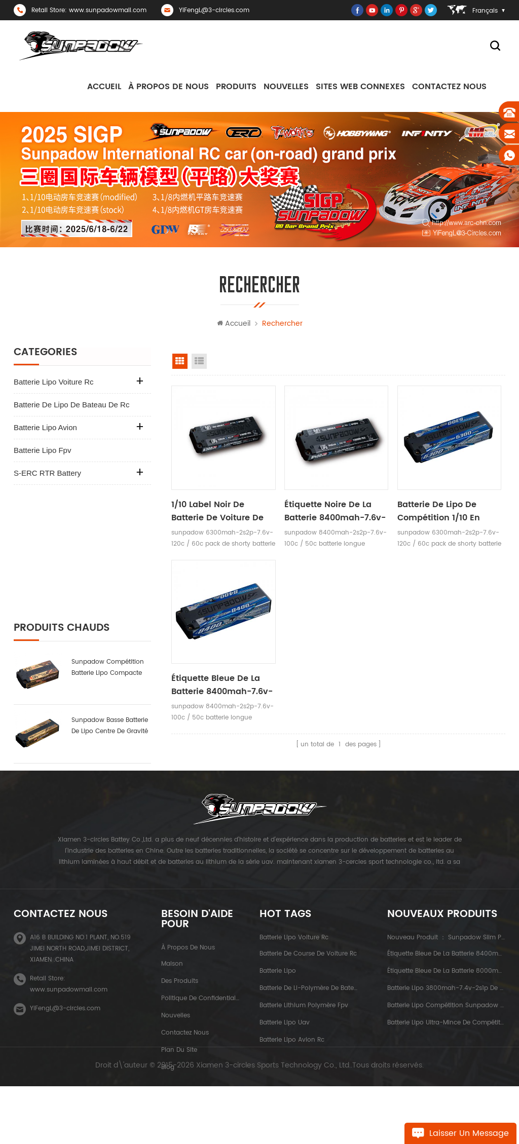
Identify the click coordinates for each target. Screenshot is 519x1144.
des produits (179, 994)
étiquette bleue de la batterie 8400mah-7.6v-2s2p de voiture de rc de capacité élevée (222, 684)
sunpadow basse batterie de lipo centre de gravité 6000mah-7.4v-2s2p (109, 604)
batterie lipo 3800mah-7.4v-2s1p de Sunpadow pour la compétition (108, 662)
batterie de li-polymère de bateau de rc (309, 1001)
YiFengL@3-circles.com (214, 10)
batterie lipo (278, 984)
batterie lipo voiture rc (54, 382)
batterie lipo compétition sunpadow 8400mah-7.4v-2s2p (446, 1018)
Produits (236, 86)
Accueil (104, 86)
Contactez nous (449, 86)
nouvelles (286, 86)
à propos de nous (168, 86)
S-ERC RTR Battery (47, 473)
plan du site (179, 1063)
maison (172, 977)
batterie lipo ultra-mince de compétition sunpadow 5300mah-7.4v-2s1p (108, 721)
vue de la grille (180, 361)
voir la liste (199, 361)
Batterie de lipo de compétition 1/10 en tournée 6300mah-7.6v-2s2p (447, 511)
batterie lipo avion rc (292, 1053)
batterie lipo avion (45, 428)
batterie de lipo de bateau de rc (71, 405)
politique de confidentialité (200, 1011)
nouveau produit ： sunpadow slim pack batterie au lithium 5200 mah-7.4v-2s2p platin (446, 951)
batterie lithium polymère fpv (304, 1018)
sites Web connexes (360, 86)
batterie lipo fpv (42, 450)
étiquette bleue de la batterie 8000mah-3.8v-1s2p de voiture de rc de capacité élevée (446, 984)
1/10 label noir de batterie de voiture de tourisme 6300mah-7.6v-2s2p (217, 511)
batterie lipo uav (285, 1036)
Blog (167, 1080)
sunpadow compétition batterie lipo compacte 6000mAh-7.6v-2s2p (107, 545)
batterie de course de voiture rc (308, 967)
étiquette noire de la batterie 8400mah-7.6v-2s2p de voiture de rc (334, 511)
